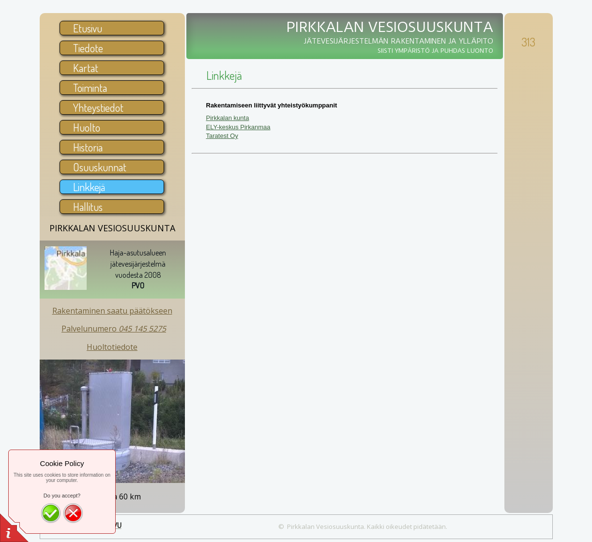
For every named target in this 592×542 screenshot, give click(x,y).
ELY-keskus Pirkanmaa (238, 127)
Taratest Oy (222, 135)
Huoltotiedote (112, 347)
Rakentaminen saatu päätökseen (112, 310)
